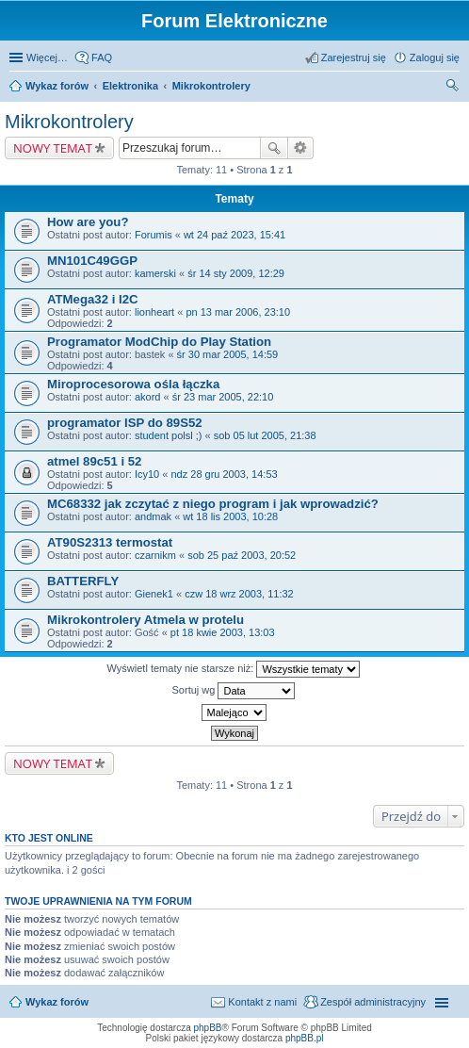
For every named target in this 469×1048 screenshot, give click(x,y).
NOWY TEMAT (52, 147)
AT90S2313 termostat (109, 542)
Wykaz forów (57, 85)
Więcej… (47, 57)
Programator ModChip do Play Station (159, 342)
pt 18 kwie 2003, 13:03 (222, 632)
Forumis (153, 234)
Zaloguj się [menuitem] (435, 57)
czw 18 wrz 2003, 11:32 (239, 593)
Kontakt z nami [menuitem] (262, 1001)
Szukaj (274, 148)
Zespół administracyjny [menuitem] (373, 1001)
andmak (153, 516)
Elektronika (130, 85)
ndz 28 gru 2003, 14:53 (223, 474)
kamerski (155, 273)
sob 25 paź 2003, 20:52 (241, 555)
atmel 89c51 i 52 (94, 461)
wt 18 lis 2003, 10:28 (230, 516)
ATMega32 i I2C (92, 299)
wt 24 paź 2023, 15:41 (234, 234)
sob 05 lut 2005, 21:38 (265, 435)
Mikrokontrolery (211, 85)
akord (148, 396)
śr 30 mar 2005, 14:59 (228, 354)
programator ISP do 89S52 (124, 423)
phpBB (208, 1028)
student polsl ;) (168, 435)
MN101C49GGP (92, 261)
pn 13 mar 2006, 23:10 (238, 312)
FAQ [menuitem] (101, 57)
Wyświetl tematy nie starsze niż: (234, 669)
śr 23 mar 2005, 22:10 (223, 396)
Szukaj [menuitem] (453, 87)
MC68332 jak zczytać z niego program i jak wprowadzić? (213, 504)
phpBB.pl (304, 1038)
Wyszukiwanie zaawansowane (301, 148)
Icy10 (147, 474)
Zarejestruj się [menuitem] (353, 57)
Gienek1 (154, 593)
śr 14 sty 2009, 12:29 (235, 273)
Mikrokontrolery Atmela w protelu (145, 620)
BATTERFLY (83, 581)
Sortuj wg (234, 690)
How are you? (87, 222)
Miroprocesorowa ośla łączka (133, 384)
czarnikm (155, 555)
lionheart (154, 312)
